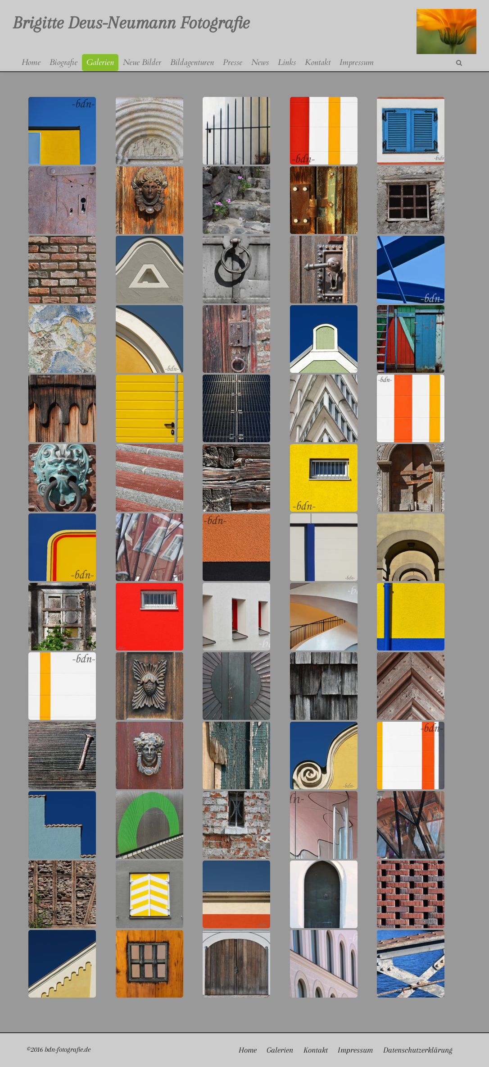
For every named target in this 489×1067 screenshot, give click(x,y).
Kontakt (315, 1049)
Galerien (280, 1049)
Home (248, 1049)
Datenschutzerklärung (418, 1049)
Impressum (355, 1049)
